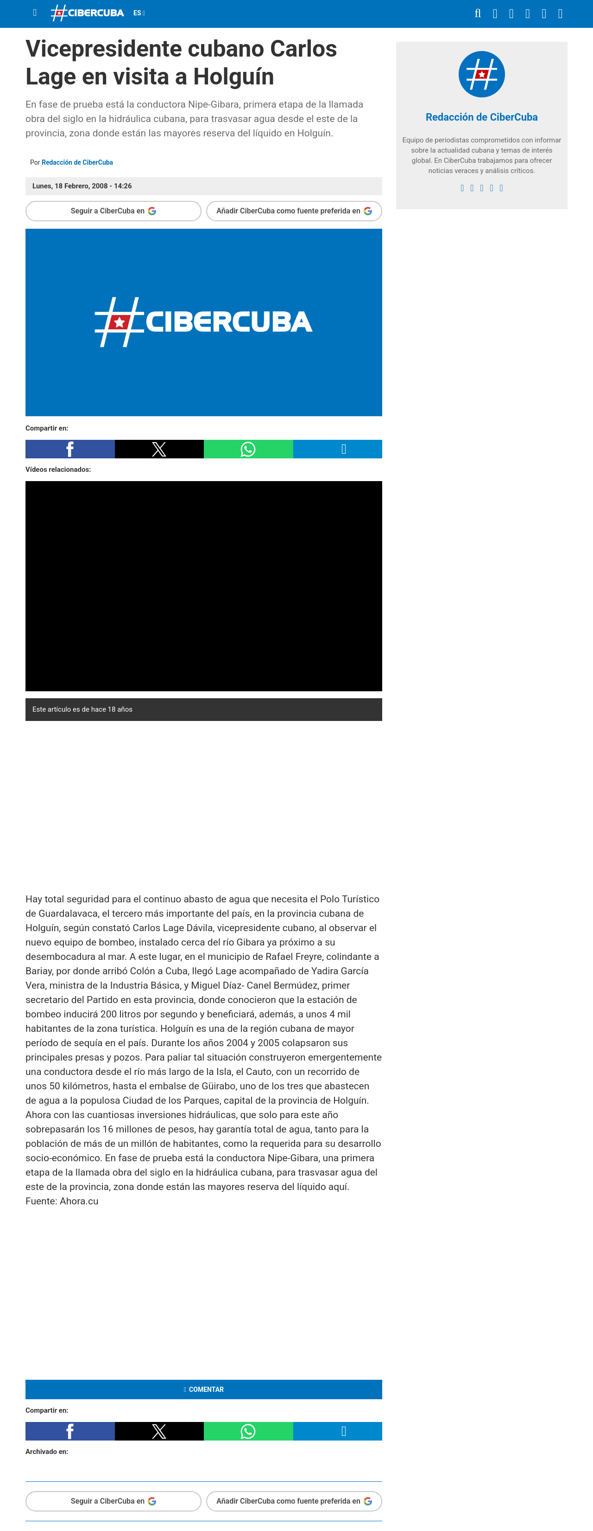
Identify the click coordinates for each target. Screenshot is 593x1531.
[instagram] (481, 188)
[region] (203, 804)
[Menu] (34, 13)
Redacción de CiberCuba (77, 162)
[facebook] (462, 188)
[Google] (501, 188)
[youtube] (491, 188)
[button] (70, 449)
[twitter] (471, 188)
